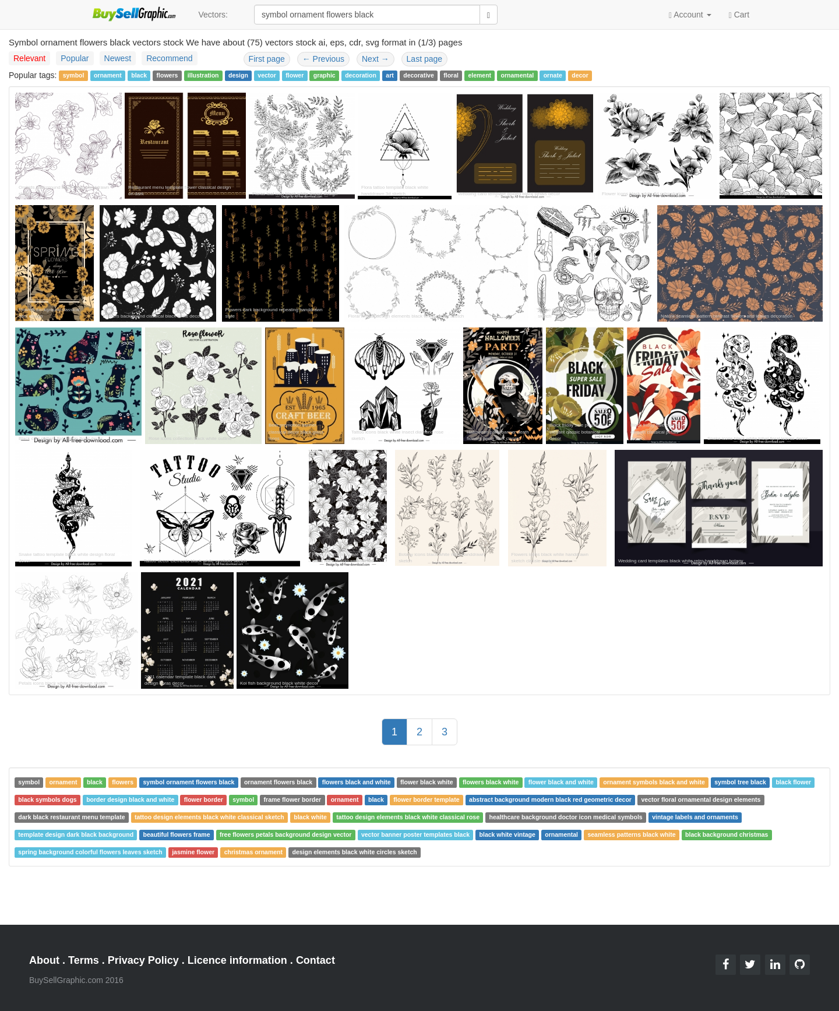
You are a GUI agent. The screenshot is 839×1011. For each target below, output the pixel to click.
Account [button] (690, 15)
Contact (315, 960)
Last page (425, 59)
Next (375, 59)
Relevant (29, 58)
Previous (323, 59)
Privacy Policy (143, 960)
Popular (75, 58)
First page (267, 59)
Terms (83, 960)
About (44, 960)
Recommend (169, 58)
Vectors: (213, 14)
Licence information (237, 960)
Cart (739, 14)
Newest (118, 58)
